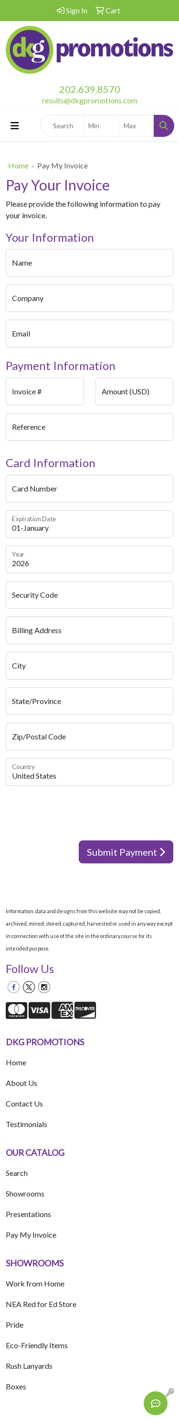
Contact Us (24, 1103)
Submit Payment (126, 852)
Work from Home (35, 1283)
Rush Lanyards (29, 1365)
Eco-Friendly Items (37, 1345)
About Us (21, 1082)
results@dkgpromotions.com (89, 100)
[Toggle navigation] (15, 126)
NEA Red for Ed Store (41, 1303)
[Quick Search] (62, 126)
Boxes (16, 1386)
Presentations (28, 1214)
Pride (14, 1324)
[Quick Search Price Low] (101, 126)
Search (17, 1172)
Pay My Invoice (31, 1234)
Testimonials (26, 1124)
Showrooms (25, 1193)
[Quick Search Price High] (136, 126)
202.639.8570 (89, 89)
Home (18, 165)
